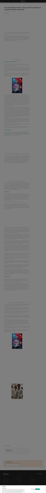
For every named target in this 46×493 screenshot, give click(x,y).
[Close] (45, 489)
